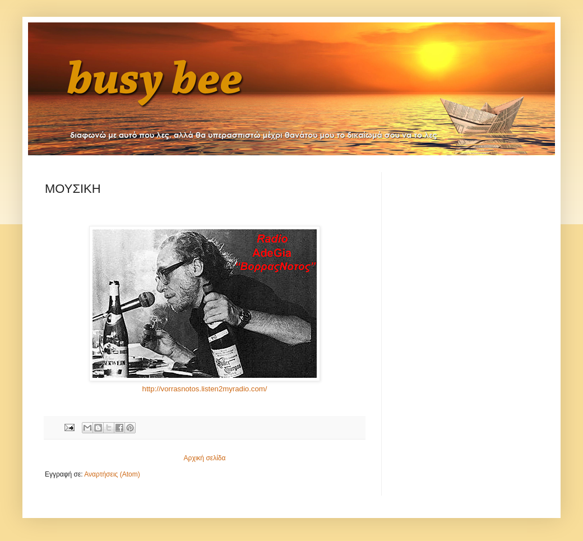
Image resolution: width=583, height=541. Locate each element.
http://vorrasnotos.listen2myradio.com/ (204, 389)
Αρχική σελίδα (205, 458)
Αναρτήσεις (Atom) (112, 474)
